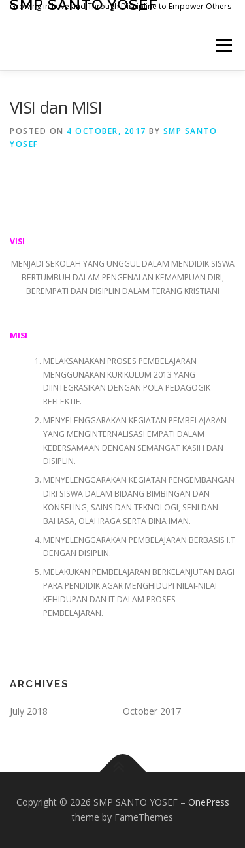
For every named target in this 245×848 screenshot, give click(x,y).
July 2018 (29, 711)
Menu (223, 45)
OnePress (208, 802)
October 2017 (152, 711)
